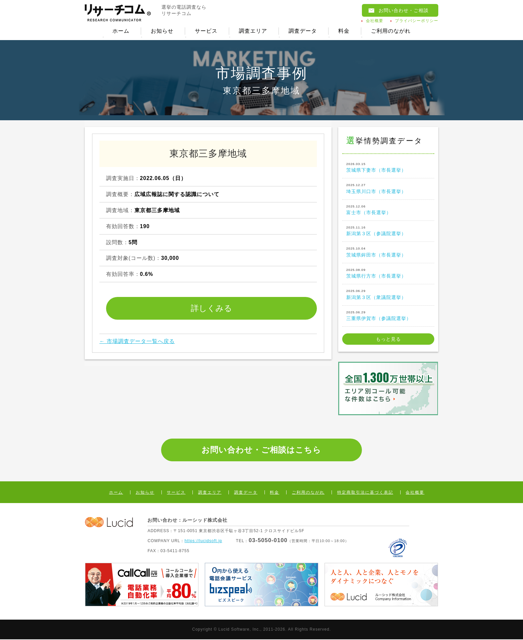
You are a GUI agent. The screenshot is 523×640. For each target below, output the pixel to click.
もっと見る (388, 339)
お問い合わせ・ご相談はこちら (261, 450)
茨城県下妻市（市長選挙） (388, 167)
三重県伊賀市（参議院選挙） (388, 315)
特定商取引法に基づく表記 (365, 493)
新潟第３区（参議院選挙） (388, 231)
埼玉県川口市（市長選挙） (388, 188)
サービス (206, 31)
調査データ (303, 31)
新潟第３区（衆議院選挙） (388, 294)
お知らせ (161, 31)
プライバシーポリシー (416, 20)
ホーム (120, 31)
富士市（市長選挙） (388, 209)
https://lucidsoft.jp (203, 541)
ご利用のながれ (391, 31)
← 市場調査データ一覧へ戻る (137, 342)
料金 (344, 31)
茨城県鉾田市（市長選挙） (388, 252)
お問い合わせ (404, 10)
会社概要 (374, 20)
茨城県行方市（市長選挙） (388, 273)
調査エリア (253, 31)
